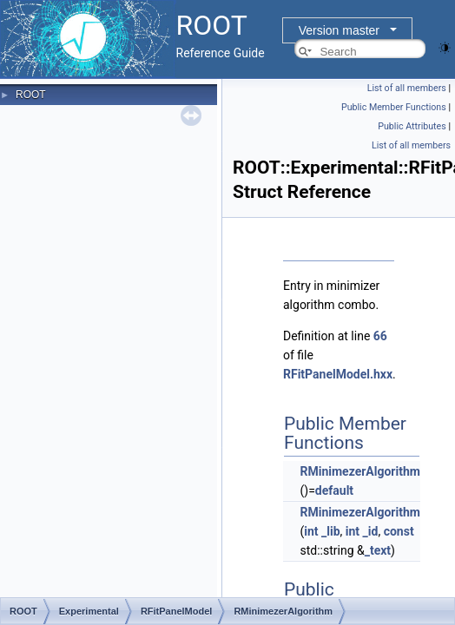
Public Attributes (412, 126)
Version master (339, 30)
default (334, 490)
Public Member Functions (393, 107)
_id (371, 531)
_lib (330, 531)
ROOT (31, 95)
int (311, 531)
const (399, 531)
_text (378, 550)
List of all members (406, 88)
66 (380, 336)
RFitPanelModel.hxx (337, 374)
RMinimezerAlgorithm (359, 471)
